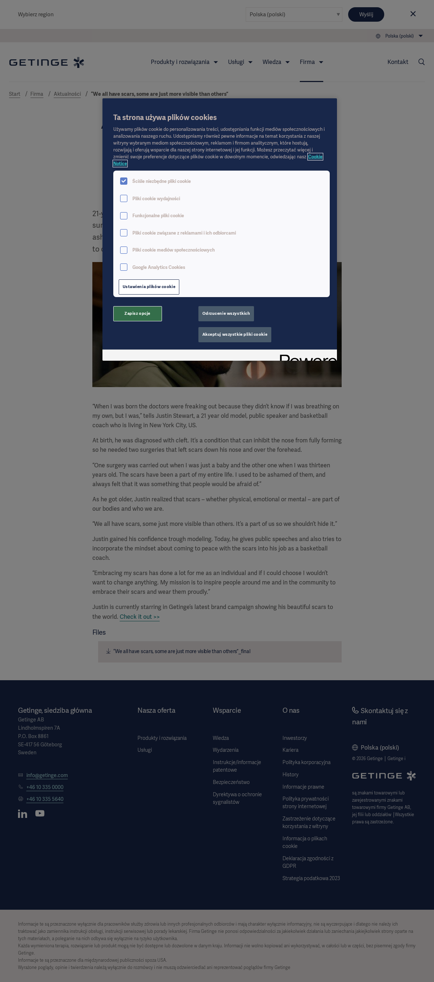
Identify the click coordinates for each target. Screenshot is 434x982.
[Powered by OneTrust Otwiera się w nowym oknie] (306, 356)
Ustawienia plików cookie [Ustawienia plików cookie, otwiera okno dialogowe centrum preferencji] (149, 286)
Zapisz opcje (137, 313)
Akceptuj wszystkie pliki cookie (235, 334)
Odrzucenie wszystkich (226, 313)
